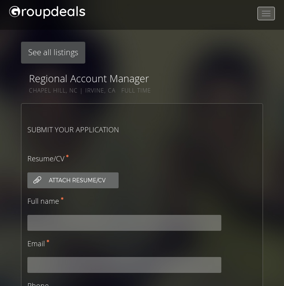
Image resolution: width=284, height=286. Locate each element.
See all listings (53, 52)
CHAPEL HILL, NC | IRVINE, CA (72, 90)
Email (36, 243)
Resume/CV (45, 158)
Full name (43, 201)
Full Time (136, 90)
